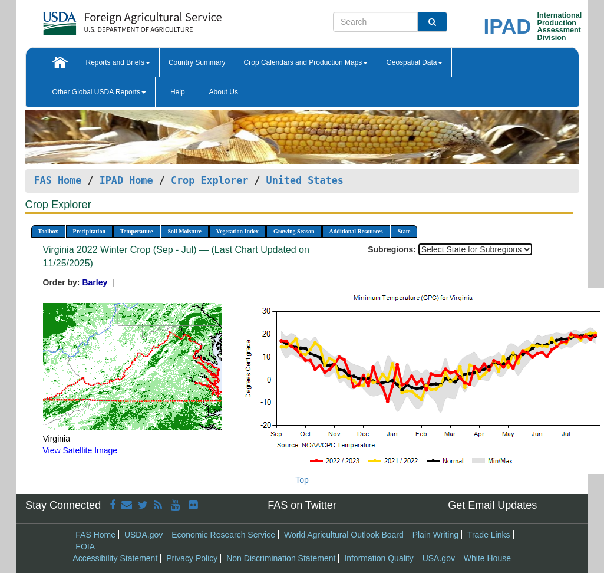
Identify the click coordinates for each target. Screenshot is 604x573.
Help (177, 92)
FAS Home (58, 180)
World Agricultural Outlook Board (344, 534)
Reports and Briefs (118, 62)
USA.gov (439, 558)
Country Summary (197, 62)
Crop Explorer (209, 180)
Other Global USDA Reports (99, 92)
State (404, 231)
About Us (223, 92)
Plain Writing (435, 534)
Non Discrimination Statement (280, 558)
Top (302, 480)
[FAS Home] (103, 19)
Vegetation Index (237, 231)
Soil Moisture (185, 231)
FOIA (85, 546)
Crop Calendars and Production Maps (306, 62)
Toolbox (48, 231)
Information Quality (379, 558)
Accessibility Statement (114, 558)
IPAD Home (126, 180)
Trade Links (488, 534)
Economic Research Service (223, 534)
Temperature (136, 231)
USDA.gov (143, 534)
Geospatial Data (414, 62)
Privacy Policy (191, 558)
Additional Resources (356, 231)
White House (487, 558)
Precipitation (89, 231)
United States (305, 180)
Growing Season (294, 231)
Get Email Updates (492, 505)
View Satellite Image (80, 450)
